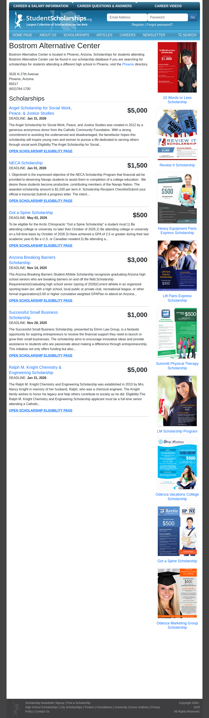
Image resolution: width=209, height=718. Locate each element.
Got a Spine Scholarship (177, 561)
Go (193, 17)
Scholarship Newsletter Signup (44, 703)
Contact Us (42, 711)
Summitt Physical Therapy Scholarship (177, 366)
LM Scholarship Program (177, 431)
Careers (128, 35)
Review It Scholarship (177, 165)
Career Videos (168, 6)
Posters (89, 707)
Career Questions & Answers (104, 6)
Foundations (104, 707)
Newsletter (154, 35)
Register (138, 24)
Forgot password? (160, 24)
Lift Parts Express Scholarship (177, 298)
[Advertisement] (104, 664)
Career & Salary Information (40, 6)
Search (187, 35)
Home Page (22, 35)
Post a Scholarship (78, 703)
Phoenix (128, 64)
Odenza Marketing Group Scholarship (177, 625)
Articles (104, 35)
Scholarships (76, 35)
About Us (48, 35)
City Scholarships (71, 707)
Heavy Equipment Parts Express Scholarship (177, 230)
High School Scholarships (41, 707)
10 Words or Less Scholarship (177, 100)
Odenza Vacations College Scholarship (177, 496)
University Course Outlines (132, 707)
